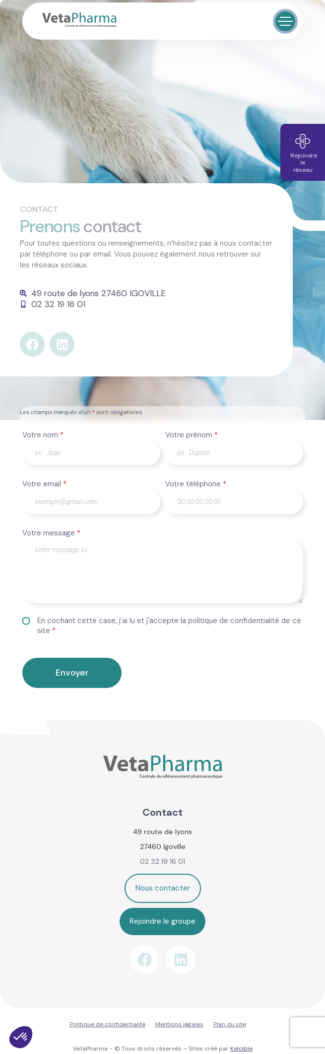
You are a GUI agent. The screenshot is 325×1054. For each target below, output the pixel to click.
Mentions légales (179, 1024)
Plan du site (229, 1024)
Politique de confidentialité (107, 1024)
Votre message (51, 533)
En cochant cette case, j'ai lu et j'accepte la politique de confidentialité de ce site (169, 625)
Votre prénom (191, 435)
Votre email (44, 484)
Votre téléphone (195, 484)
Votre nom (43, 435)
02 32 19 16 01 (162, 861)
